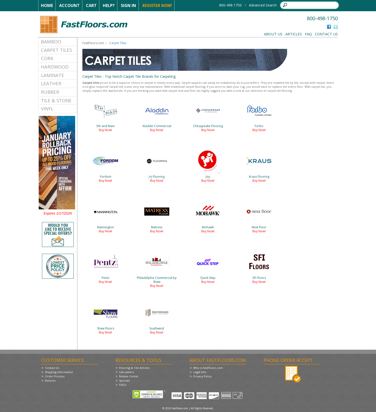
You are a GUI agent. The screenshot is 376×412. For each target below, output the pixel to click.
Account (69, 5)
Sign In (128, 5)
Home (47, 5)
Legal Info (199, 372)
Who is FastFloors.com (208, 368)
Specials (124, 380)
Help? (109, 5)
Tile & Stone (56, 100)
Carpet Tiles (56, 50)
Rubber (50, 92)
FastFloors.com (93, 43)
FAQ (308, 33)
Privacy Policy (202, 376)
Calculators (126, 372)
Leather (51, 83)
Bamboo (51, 41)
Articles (293, 33)
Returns (50, 380)
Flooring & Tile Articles (134, 368)
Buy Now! (105, 130)
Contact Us (326, 33)
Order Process (54, 376)
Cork (47, 58)
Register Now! (157, 5)
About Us (273, 33)
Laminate (52, 75)
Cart (91, 5)
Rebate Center (129, 376)
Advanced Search (263, 5)
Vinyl (47, 108)
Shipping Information (59, 372)
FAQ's (122, 385)
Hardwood (55, 67)
